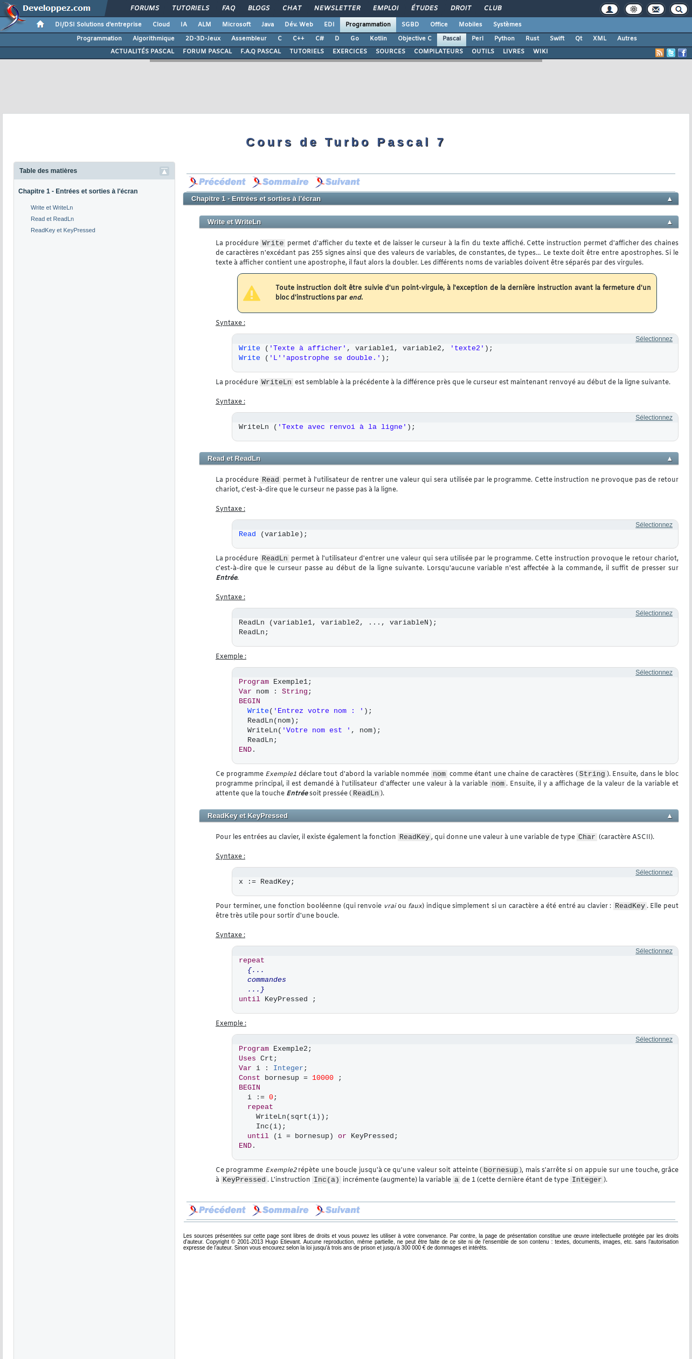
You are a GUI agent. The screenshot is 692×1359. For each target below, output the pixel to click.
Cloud (161, 25)
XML (599, 39)
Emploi (385, 8)
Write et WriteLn (52, 207)
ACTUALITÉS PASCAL (142, 52)
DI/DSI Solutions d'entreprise (98, 25)
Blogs (258, 8)
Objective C (415, 39)
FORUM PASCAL (207, 52)
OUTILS (483, 52)
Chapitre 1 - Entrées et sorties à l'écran (78, 191)
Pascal (451, 39)
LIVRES (513, 52)
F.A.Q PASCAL (260, 52)
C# (319, 39)
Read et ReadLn (52, 219)
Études (424, 8)
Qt (578, 39)
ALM (204, 25)
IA (184, 25)
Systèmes (507, 25)
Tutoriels (190, 8)
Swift (557, 39)
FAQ (228, 8)
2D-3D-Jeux (202, 39)
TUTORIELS (306, 52)
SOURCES (390, 52)
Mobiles (470, 25)
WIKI (540, 52)
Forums (144, 8)
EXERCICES (350, 52)
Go (354, 39)
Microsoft (236, 25)
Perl (477, 39)
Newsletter (337, 8)
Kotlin (378, 39)
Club (492, 8)
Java (267, 25)
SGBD (410, 25)
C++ (299, 39)
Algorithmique (154, 39)
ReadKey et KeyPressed (63, 230)
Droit (460, 8)
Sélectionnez (654, 339)
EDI (329, 25)
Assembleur (249, 39)
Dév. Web (299, 25)
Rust (532, 39)
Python (504, 39)
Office (439, 25)
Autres (627, 39)
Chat (291, 8)
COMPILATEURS (438, 52)
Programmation (368, 25)
